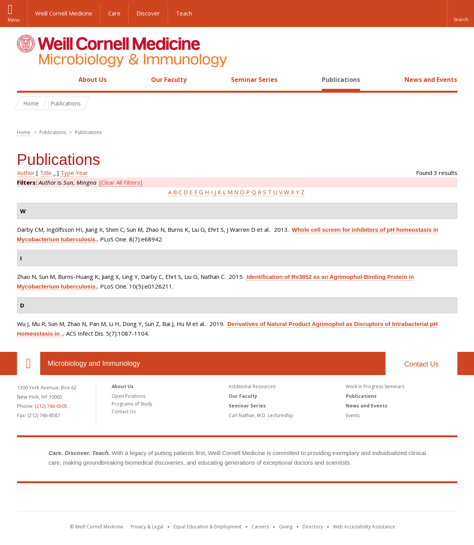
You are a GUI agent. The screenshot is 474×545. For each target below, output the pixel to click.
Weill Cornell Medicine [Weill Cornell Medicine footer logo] (237, 498)
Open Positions (128, 396)
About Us (92, 79)
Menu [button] (14, 20)
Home (25, 79)
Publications (341, 79)
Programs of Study (132, 404)
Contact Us (421, 364)
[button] (460, 13)
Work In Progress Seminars (375, 386)
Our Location (28, 363)
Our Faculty (169, 79)
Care (114, 13)
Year (82, 173)
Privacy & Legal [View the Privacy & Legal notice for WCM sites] (147, 526)
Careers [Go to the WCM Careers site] (260, 526)
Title (46, 173)
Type (67, 173)
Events (353, 415)
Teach (184, 13)
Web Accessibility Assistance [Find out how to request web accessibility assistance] (364, 526)
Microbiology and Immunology (94, 363)
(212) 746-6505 (51, 405)
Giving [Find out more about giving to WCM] (285, 526)
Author (26, 173)
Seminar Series (254, 79)
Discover (148, 13)
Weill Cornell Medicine (63, 13)
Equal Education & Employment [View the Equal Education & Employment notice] (207, 526)
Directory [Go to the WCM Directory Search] (312, 526)
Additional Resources (252, 386)
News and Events (430, 79)
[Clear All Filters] (120, 182)
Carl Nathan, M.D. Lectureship (261, 415)
